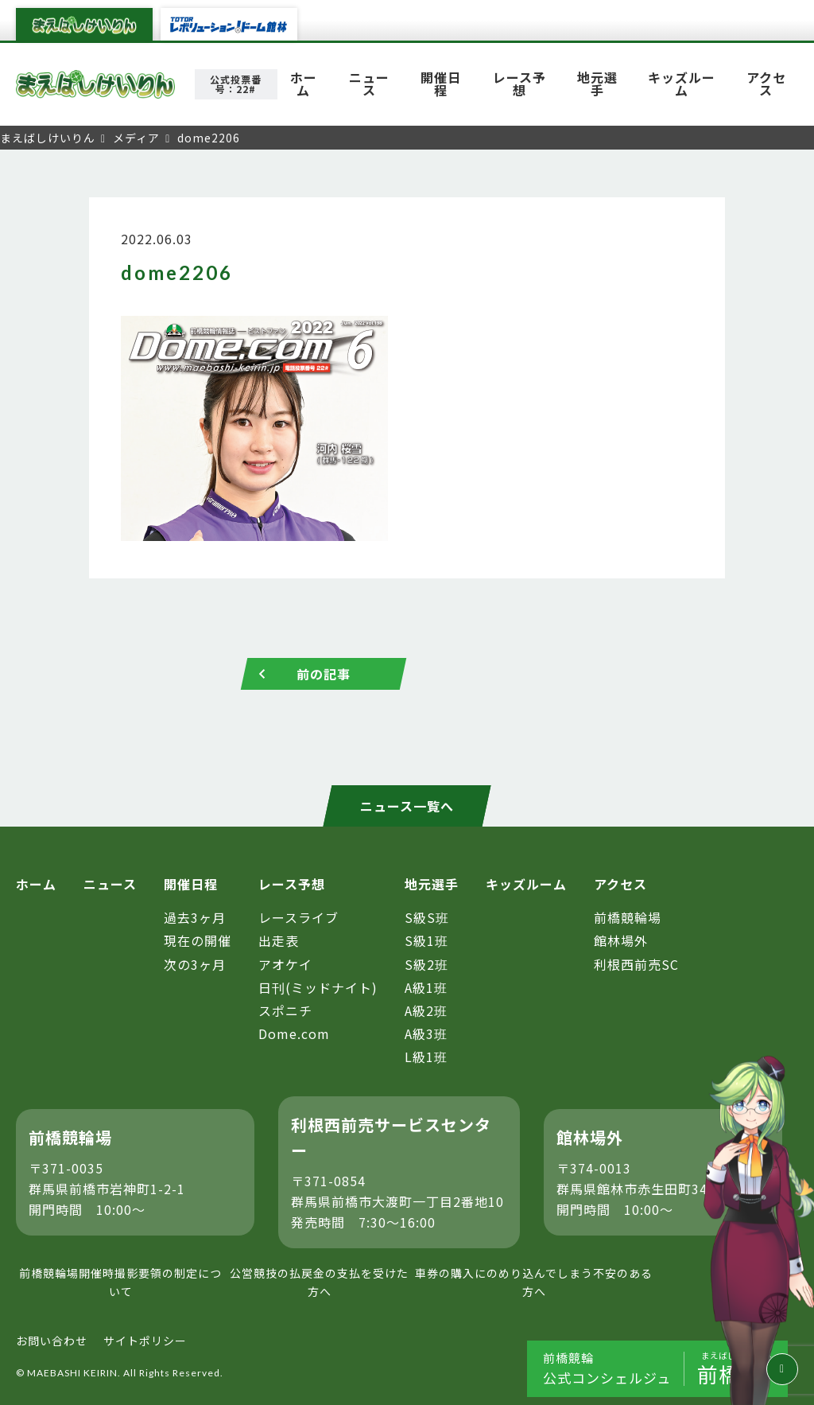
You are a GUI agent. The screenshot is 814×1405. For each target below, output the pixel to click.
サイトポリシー (145, 1341)
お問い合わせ (51, 1341)
